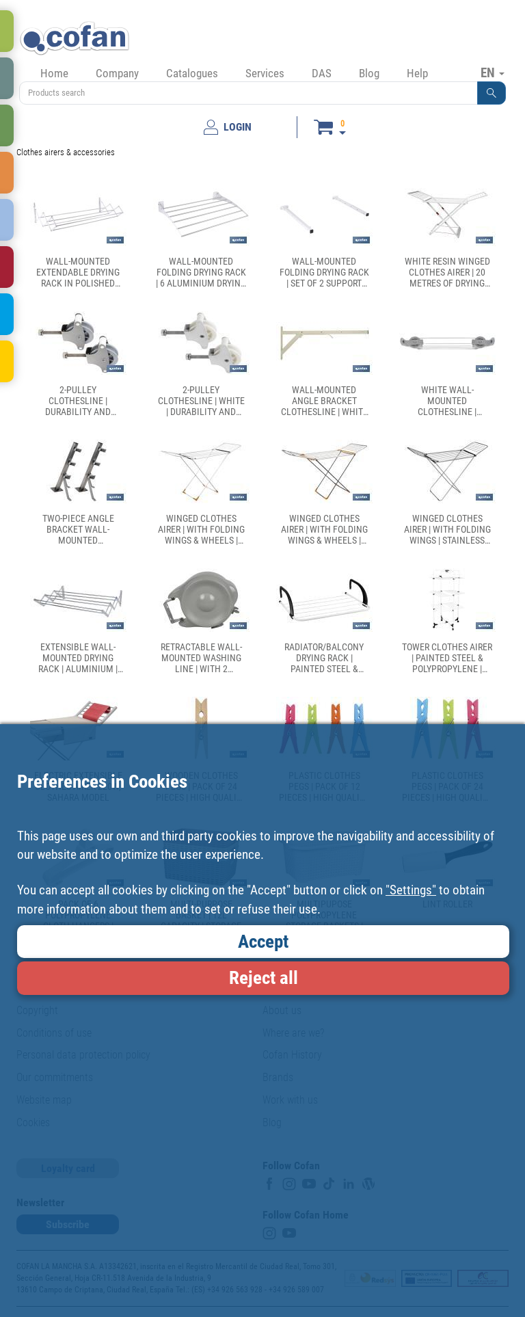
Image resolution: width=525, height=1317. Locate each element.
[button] (491, 93)
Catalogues (192, 73)
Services (264, 73)
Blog (369, 73)
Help (417, 73)
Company (117, 73)
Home (54, 73)
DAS (322, 73)
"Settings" (411, 890)
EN (492, 72)
